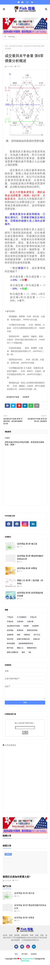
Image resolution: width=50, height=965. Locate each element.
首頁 (6, 46)
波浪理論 (10, 630)
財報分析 (36, 639)
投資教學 (26, 397)
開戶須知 (10, 648)
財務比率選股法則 (23, 639)
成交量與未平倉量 (15, 46)
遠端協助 (34, 954)
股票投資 (20, 630)
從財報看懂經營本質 (26, 643)
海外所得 (10, 639)
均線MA (26, 626)
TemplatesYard (28, 959)
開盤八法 (20, 648)
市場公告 (33, 617)
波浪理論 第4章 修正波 (27, 544)
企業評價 (30, 621)
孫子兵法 (37, 635)
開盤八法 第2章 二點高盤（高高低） (30, 582)
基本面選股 (11, 643)
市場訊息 (10, 621)
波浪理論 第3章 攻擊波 (27, 568)
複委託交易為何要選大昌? (16, 876)
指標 (18, 635)
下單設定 (10, 617)
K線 (30, 652)
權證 (23, 652)
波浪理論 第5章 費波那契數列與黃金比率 (30, 557)
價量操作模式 (32, 648)
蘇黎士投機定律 (12, 652)
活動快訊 (27, 635)
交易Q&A (20, 621)
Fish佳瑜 (10, 66)
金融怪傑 (10, 635)
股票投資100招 (32, 630)
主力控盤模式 (22, 617)
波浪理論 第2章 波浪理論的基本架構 (30, 594)
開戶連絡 (24, 954)
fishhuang (25, 961)
